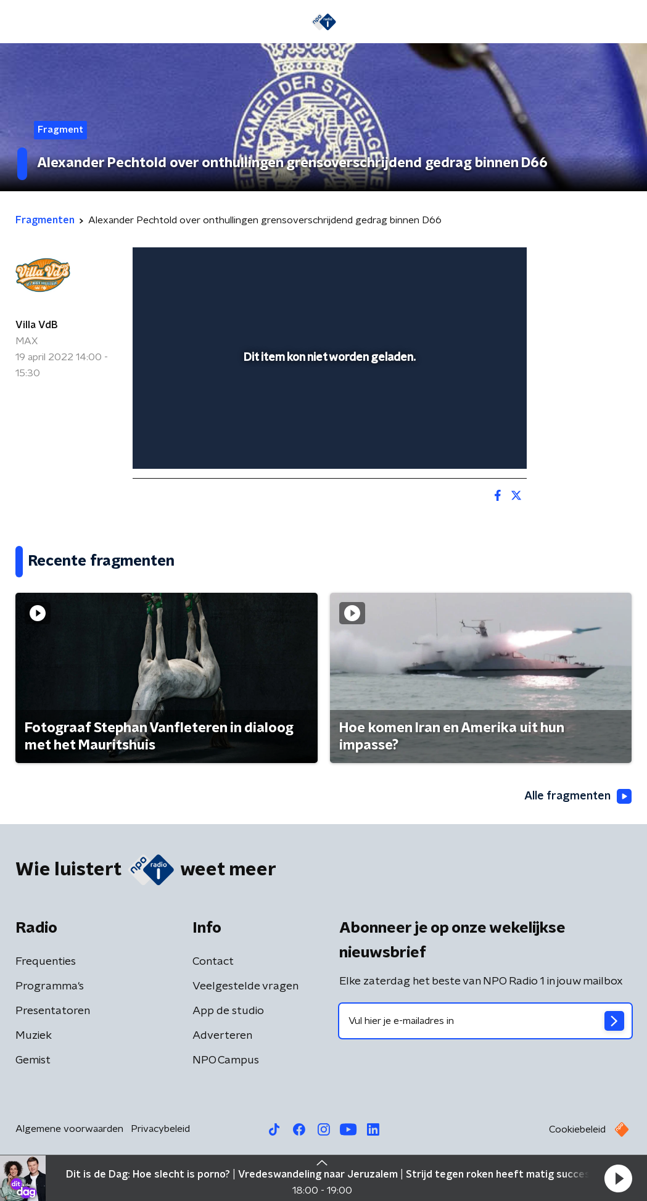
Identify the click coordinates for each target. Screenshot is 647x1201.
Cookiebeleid (577, 1129)
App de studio (228, 1011)
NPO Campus (225, 1060)
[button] (618, 1178)
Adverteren (222, 1035)
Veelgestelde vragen (245, 986)
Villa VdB (36, 325)
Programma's (49, 986)
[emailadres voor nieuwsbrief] (485, 1021)
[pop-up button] (474, 441)
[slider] (327, 410)
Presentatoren (52, 1011)
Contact (213, 961)
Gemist (33, 1060)
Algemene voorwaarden (69, 1129)
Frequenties (45, 961)
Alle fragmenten (578, 796)
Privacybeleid (160, 1129)
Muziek (33, 1035)
